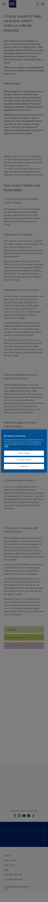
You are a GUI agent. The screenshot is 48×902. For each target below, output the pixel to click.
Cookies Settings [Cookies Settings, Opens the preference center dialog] (24, 453)
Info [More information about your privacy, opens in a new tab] (6, 446)
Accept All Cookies (24, 460)
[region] (24, 451)
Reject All (24, 466)
